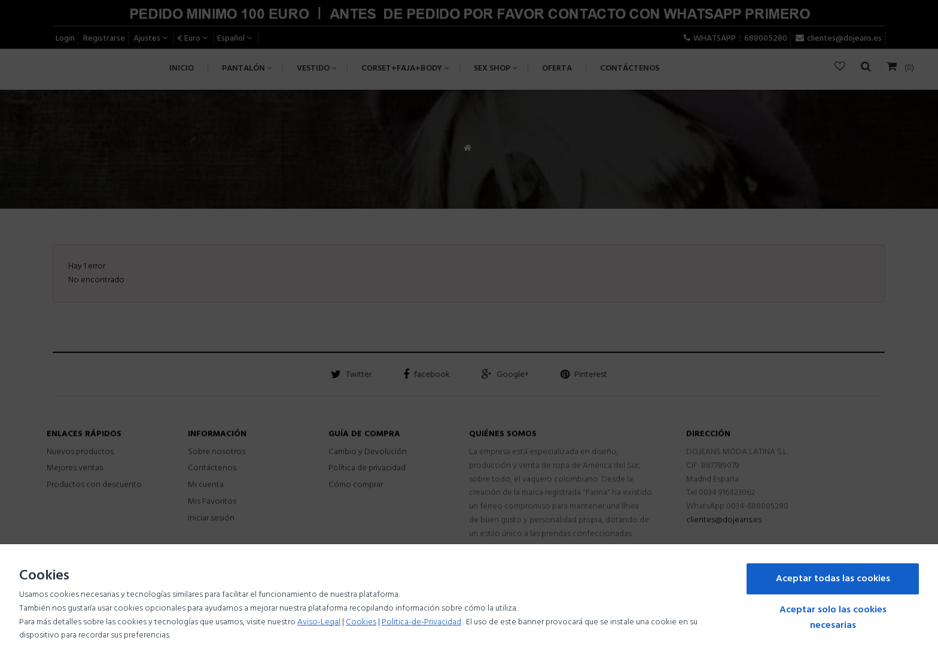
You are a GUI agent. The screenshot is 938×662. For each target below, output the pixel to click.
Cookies (361, 622)
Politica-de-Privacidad (421, 622)
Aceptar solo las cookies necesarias (833, 617)
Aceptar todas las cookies (833, 579)
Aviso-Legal (318, 622)
